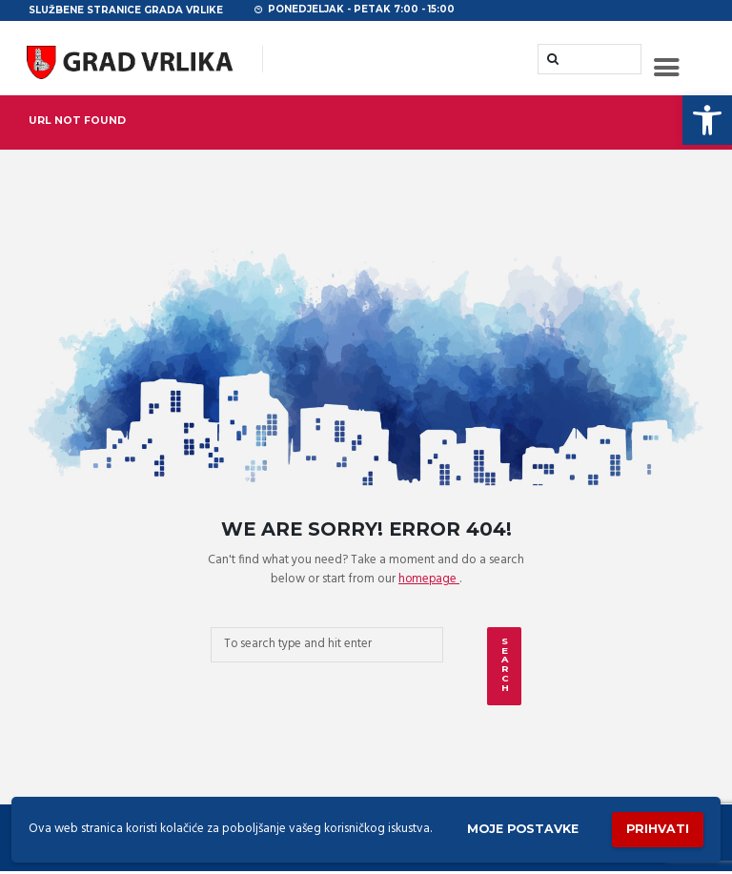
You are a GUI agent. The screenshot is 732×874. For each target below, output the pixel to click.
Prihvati (655, 827)
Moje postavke (516, 827)
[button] (707, 120)
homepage (428, 581)
